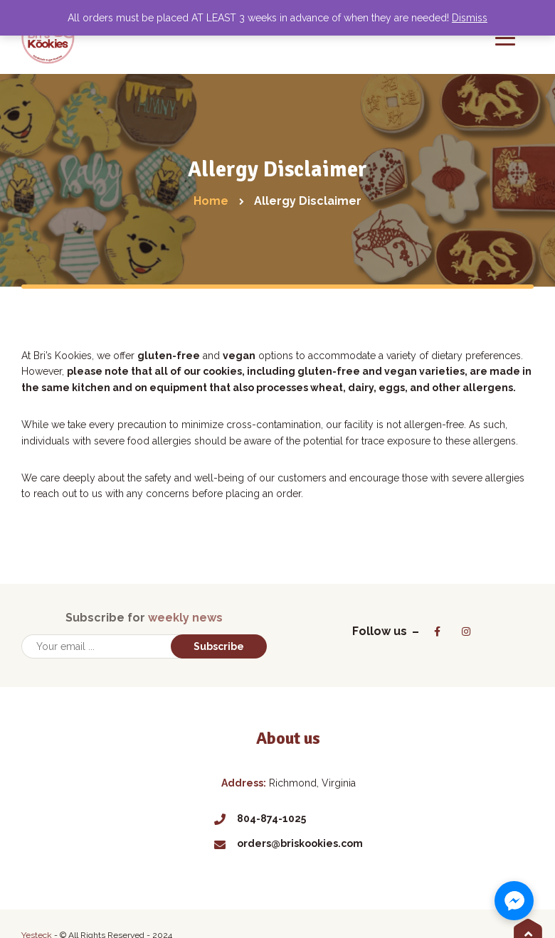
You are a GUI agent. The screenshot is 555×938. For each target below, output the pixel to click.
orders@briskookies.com (288, 843)
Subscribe (219, 646)
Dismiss (469, 17)
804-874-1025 (260, 818)
